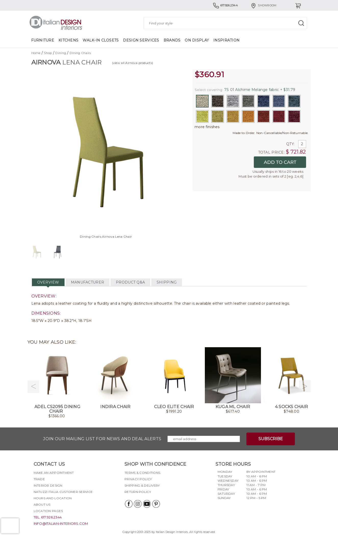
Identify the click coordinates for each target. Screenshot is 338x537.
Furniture (42, 40)
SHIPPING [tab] (167, 282)
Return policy (137, 492)
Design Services (141, 40)
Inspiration (226, 40)
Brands (172, 40)
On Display (197, 40)
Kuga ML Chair (233, 406)
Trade (39, 479)
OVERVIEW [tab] (48, 282)
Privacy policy (138, 479)
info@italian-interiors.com (61, 523)
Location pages (48, 511)
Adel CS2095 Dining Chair (57, 409)
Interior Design (48, 485)
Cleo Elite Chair (174, 406)
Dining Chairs (80, 53)
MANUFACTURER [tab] (87, 282)
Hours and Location (53, 498)
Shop (48, 53)
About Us (42, 504)
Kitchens (68, 40)
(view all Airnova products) (132, 63)
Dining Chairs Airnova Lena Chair (106, 236)
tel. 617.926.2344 (48, 517)
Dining (60, 53)
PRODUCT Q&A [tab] (130, 282)
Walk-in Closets (101, 40)
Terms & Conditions (142, 473)
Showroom (263, 5)
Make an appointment (54, 473)
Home (36, 53)
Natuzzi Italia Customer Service (63, 492)
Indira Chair (115, 406)
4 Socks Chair (291, 406)
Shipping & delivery (142, 485)
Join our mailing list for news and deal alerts (102, 438)
